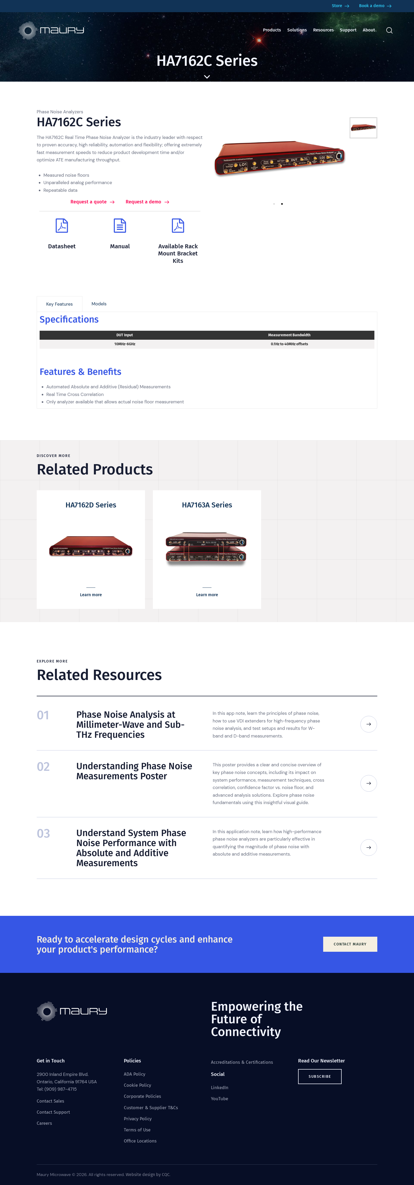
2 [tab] (282, 204)
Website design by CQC (148, 1174)
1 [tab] (274, 204)
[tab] (59, 304)
